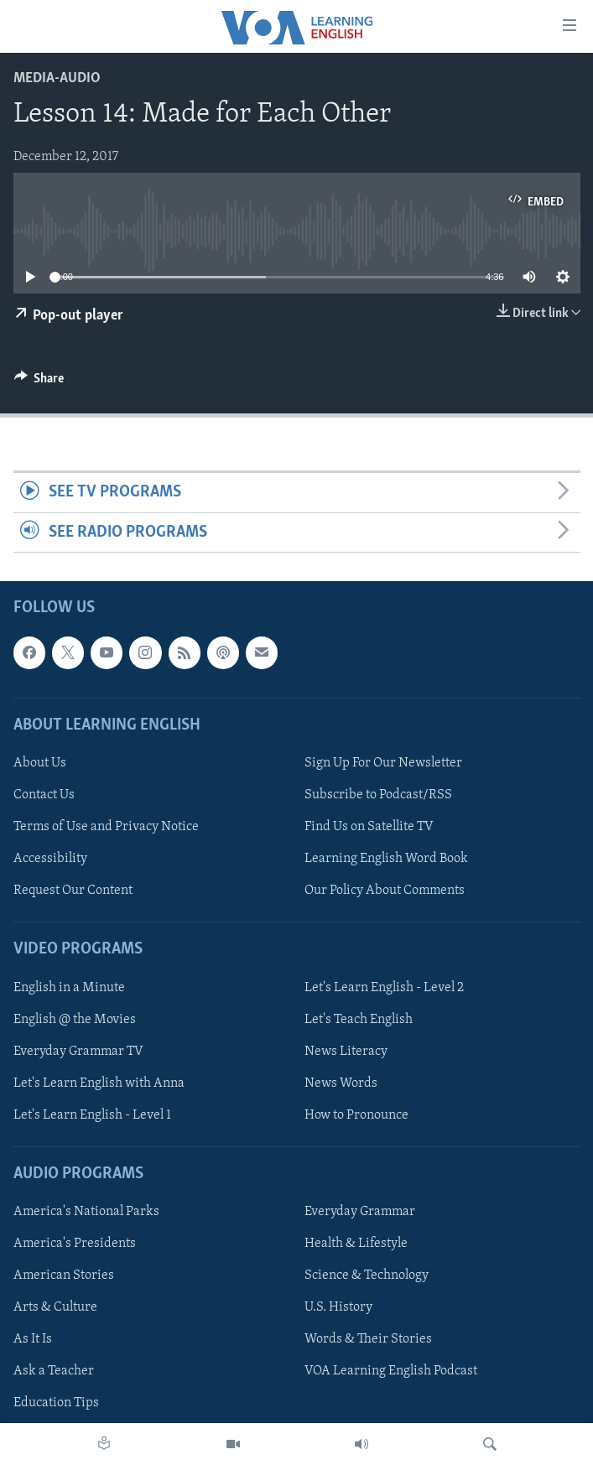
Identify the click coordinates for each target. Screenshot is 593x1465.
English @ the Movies (74, 1019)
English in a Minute (69, 988)
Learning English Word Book (386, 858)
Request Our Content (73, 890)
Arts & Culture (55, 1307)
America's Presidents (74, 1243)
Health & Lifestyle (356, 1243)
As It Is (32, 1339)
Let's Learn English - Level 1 (92, 1115)
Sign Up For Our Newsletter (383, 763)
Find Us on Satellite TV (369, 827)
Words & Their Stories (368, 1339)
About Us (39, 763)
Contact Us (44, 795)
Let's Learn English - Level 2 (384, 988)
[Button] (39, 382)
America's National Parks (86, 1211)
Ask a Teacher (53, 1371)
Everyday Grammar (359, 1211)
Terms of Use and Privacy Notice (106, 827)
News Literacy (346, 1051)
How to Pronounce (356, 1115)
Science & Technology (366, 1275)
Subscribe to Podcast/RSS (378, 795)
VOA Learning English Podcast (390, 1371)
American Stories (63, 1275)
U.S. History (338, 1307)
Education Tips (56, 1403)
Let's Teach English (358, 1019)
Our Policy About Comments (384, 890)
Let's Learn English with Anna (99, 1083)
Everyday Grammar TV (78, 1051)
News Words (340, 1083)
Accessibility (50, 858)
